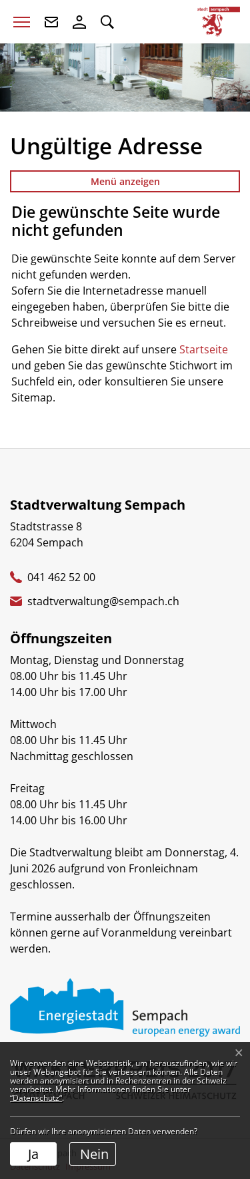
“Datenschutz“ (36, 1098)
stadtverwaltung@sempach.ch (103, 601)
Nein (94, 1154)
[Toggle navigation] (21, 22)
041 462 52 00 (61, 577)
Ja (33, 1154)
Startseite (203, 349)
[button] (107, 22)
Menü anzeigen (125, 181)
